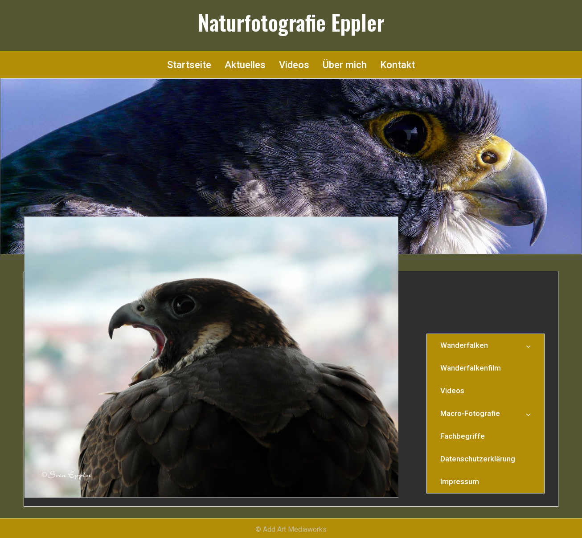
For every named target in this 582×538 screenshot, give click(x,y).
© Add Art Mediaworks (291, 529)
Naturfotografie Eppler (291, 22)
